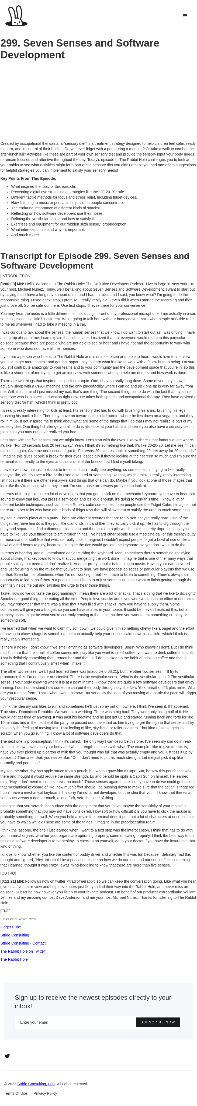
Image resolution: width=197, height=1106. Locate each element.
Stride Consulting (15, 935)
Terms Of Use (15, 1093)
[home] (16, 15)
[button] (185, 15)
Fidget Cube (11, 927)
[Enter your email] (98, 1022)
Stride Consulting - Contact (23, 943)
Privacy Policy (45, 1093)
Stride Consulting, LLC (36, 1084)
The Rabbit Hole (14, 959)
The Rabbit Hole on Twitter (23, 951)
